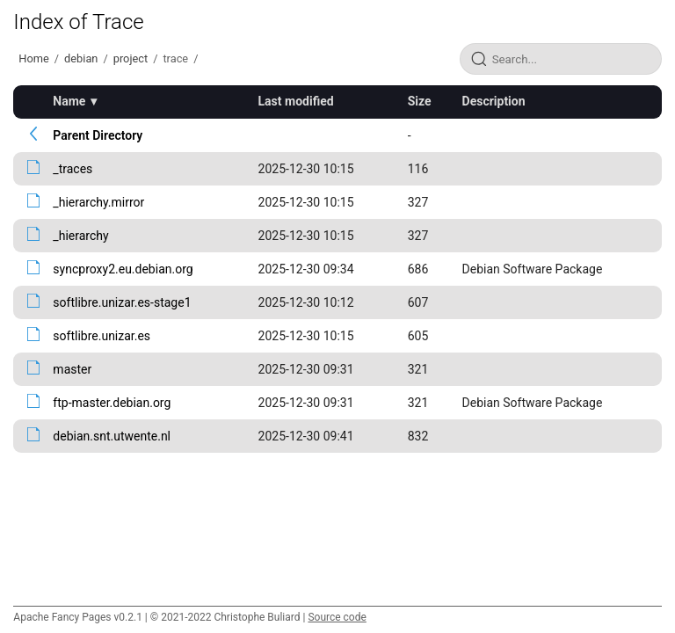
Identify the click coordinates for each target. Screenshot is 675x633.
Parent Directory (97, 135)
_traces (72, 169)
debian (81, 58)
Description (494, 101)
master (72, 369)
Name (69, 101)
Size (420, 101)
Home (33, 58)
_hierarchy (80, 236)
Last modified (296, 101)
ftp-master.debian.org (112, 403)
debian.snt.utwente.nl (112, 436)
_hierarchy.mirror (98, 202)
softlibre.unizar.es (101, 336)
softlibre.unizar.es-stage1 (122, 302)
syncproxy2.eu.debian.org (122, 269)
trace (175, 58)
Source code (337, 617)
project (130, 58)
